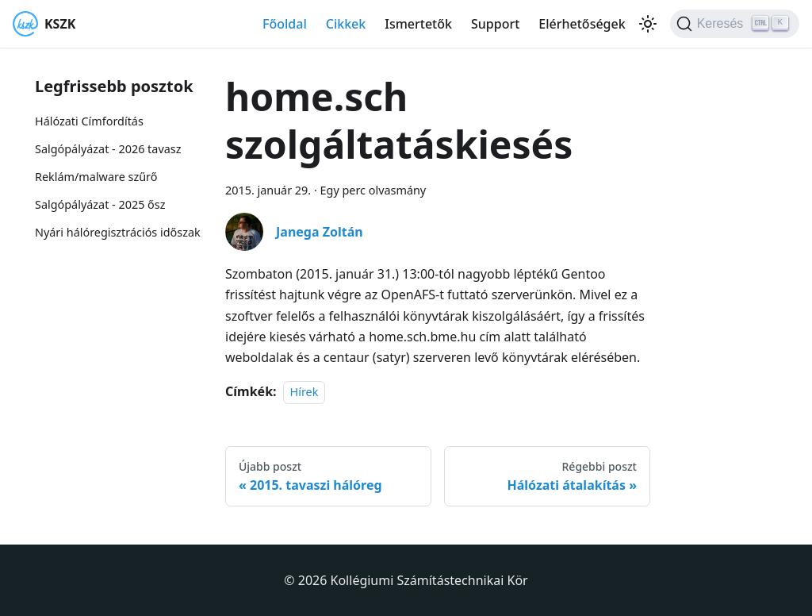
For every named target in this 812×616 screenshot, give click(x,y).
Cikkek (346, 24)
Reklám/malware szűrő (96, 176)
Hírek (304, 391)
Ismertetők (418, 24)
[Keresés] (734, 24)
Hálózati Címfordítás (89, 121)
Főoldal (284, 24)
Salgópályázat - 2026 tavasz (108, 148)
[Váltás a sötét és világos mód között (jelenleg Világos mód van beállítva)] (648, 24)
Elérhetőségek (581, 24)
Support (495, 24)
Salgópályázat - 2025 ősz (100, 204)
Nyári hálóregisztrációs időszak (118, 232)
